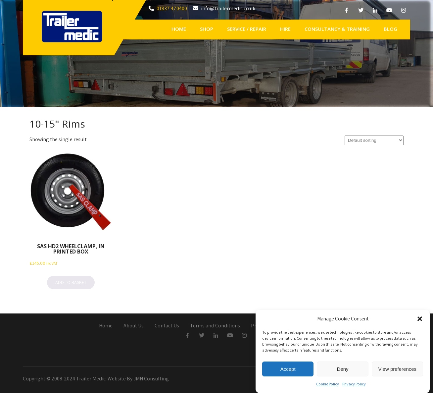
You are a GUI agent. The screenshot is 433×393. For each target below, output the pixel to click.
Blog (390, 29)
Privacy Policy (354, 385)
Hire (285, 29)
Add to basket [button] (70, 282)
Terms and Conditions (215, 326)
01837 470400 (172, 8)
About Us (133, 326)
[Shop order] (374, 140)
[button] (419, 320)
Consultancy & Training (337, 29)
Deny (342, 370)
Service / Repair (246, 29)
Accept (288, 370)
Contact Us (167, 326)
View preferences (397, 370)
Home (178, 29)
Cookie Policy (327, 385)
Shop (206, 29)
